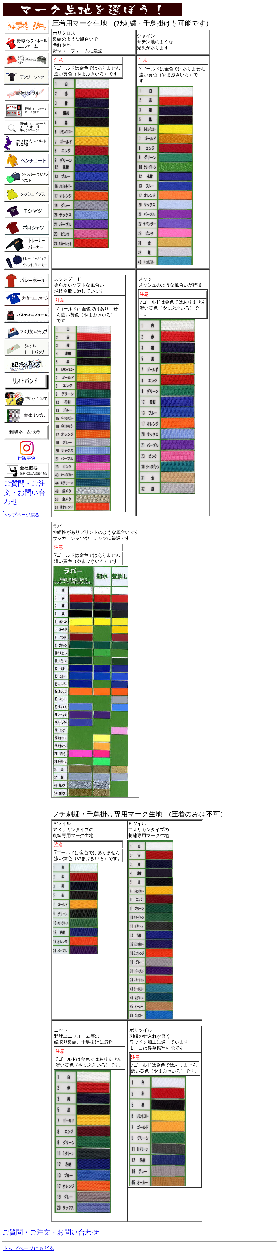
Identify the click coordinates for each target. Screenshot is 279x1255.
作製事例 (27, 455)
